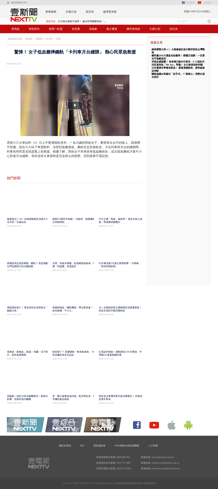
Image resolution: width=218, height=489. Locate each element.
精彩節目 (34, 28)
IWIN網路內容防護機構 (127, 445)
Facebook (190, 2)
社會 (58, 39)
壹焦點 (15, 28)
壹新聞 (39, 39)
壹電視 (28, 39)
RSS (82, 445)
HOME (49, 39)
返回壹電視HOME (19, 2)
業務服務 (50, 11)
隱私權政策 (99, 445)
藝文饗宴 (111, 28)
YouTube (207, 2)
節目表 (90, 11)
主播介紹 (71, 11)
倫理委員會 (110, 11)
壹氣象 (93, 28)
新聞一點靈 (56, 28)
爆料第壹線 (133, 28)
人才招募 (153, 445)
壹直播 (76, 28)
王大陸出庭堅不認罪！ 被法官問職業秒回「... (82, 21)
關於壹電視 (65, 445)
